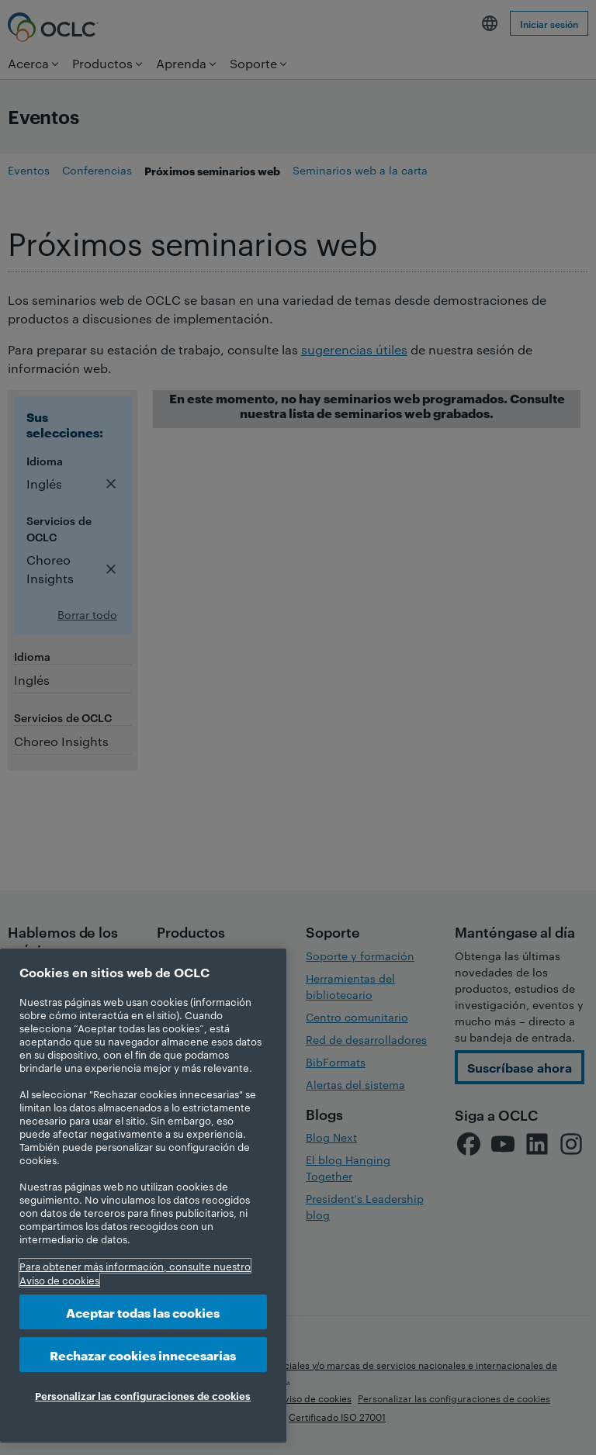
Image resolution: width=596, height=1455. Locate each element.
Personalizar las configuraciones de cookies (143, 1395)
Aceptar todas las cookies (143, 1312)
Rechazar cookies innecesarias (143, 1354)
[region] (143, 1196)
